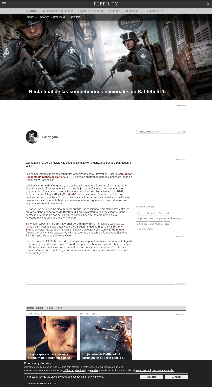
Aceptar (151, 377)
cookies (94, 370)
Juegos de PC (133, 10)
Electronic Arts (144, 229)
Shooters (114, 10)
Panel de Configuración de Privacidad (154, 370)
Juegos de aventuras (91, 10)
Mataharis (69, 194)
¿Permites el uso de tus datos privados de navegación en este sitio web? (64, 376)
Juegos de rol (155, 10)
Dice (167, 223)
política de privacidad (74, 370)
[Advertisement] (106, 115)
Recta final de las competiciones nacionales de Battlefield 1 (97, 91)
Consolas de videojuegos (58, 10)
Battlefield (142, 223)
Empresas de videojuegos (169, 218)
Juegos (31, 10)
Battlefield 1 (156, 223)
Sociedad (164, 213)
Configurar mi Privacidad (40, 383)
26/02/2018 (145, 131)
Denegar (176, 377)
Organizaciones (145, 218)
